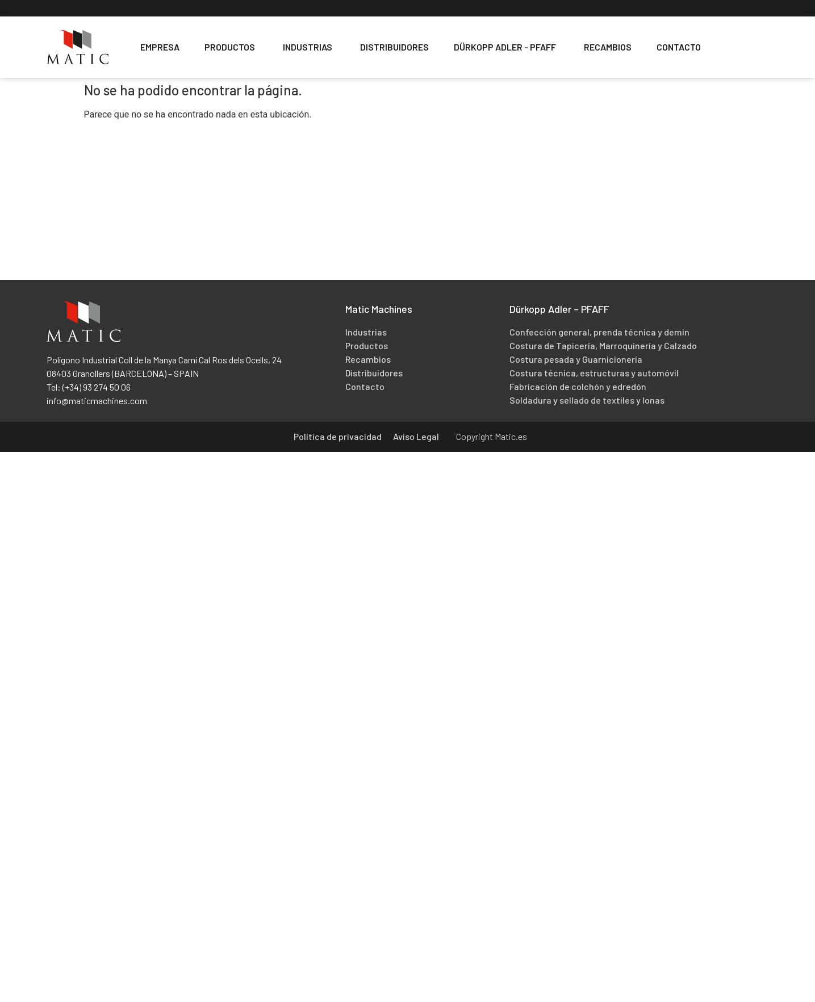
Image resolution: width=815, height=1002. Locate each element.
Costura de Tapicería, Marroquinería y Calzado (603, 345)
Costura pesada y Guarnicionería (575, 359)
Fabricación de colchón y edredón (577, 386)
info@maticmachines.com (97, 400)
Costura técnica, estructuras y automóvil (594, 372)
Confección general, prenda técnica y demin (599, 331)
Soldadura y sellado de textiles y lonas (586, 400)
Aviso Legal (416, 436)
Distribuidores (374, 372)
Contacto (364, 386)
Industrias (366, 331)
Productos (366, 345)
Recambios (368, 359)
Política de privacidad (338, 436)
